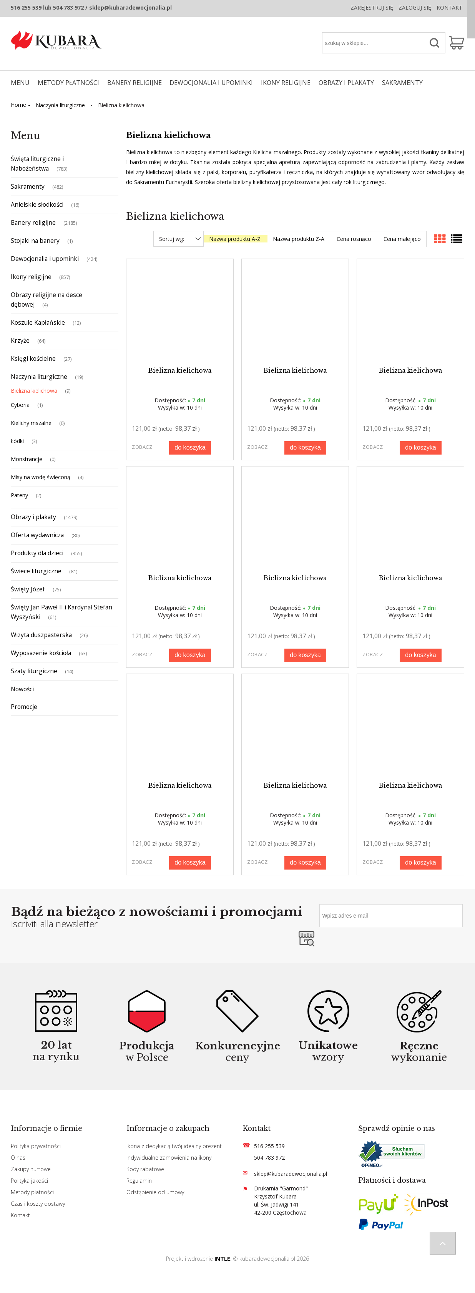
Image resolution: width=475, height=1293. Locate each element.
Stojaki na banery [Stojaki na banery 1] (35, 240)
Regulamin (139, 1180)
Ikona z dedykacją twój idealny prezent (174, 1146)
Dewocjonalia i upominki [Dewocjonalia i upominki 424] (45, 258)
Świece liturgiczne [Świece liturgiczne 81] (36, 571)
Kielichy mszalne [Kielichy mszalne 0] (31, 423)
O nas (18, 1157)
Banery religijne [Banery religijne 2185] (33, 222)
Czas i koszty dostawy (38, 1203)
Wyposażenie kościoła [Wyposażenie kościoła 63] (41, 653)
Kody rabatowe (145, 1169)
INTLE (222, 1258)
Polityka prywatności (36, 1146)
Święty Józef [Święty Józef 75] (28, 589)
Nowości (22, 689)
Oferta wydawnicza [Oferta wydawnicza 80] (37, 535)
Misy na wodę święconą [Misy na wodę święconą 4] (40, 477)
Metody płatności (32, 1192)
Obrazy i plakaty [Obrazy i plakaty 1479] (33, 517)
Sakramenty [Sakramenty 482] (28, 186)
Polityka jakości (29, 1180)
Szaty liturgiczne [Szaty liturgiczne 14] (34, 671)
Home (18, 104)
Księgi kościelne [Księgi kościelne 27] (33, 358)
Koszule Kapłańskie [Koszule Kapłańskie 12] (38, 322)
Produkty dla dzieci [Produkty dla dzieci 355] (37, 553)
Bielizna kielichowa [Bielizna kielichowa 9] (34, 390)
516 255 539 (269, 1146)
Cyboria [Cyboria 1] (20, 404)
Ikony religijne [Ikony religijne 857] (31, 276)
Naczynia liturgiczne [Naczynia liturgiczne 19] (39, 376)
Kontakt (449, 7)
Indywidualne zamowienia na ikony (168, 1157)
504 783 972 (269, 1157)
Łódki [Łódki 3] (17, 441)
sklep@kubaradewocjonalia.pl (290, 1173)
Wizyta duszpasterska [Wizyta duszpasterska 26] (41, 635)
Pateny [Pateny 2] (19, 495)
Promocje (24, 706)
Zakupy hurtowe (31, 1169)
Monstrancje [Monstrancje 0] (26, 459)
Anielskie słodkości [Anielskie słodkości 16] (37, 204)
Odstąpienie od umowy (155, 1192)
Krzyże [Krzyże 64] (20, 340)
